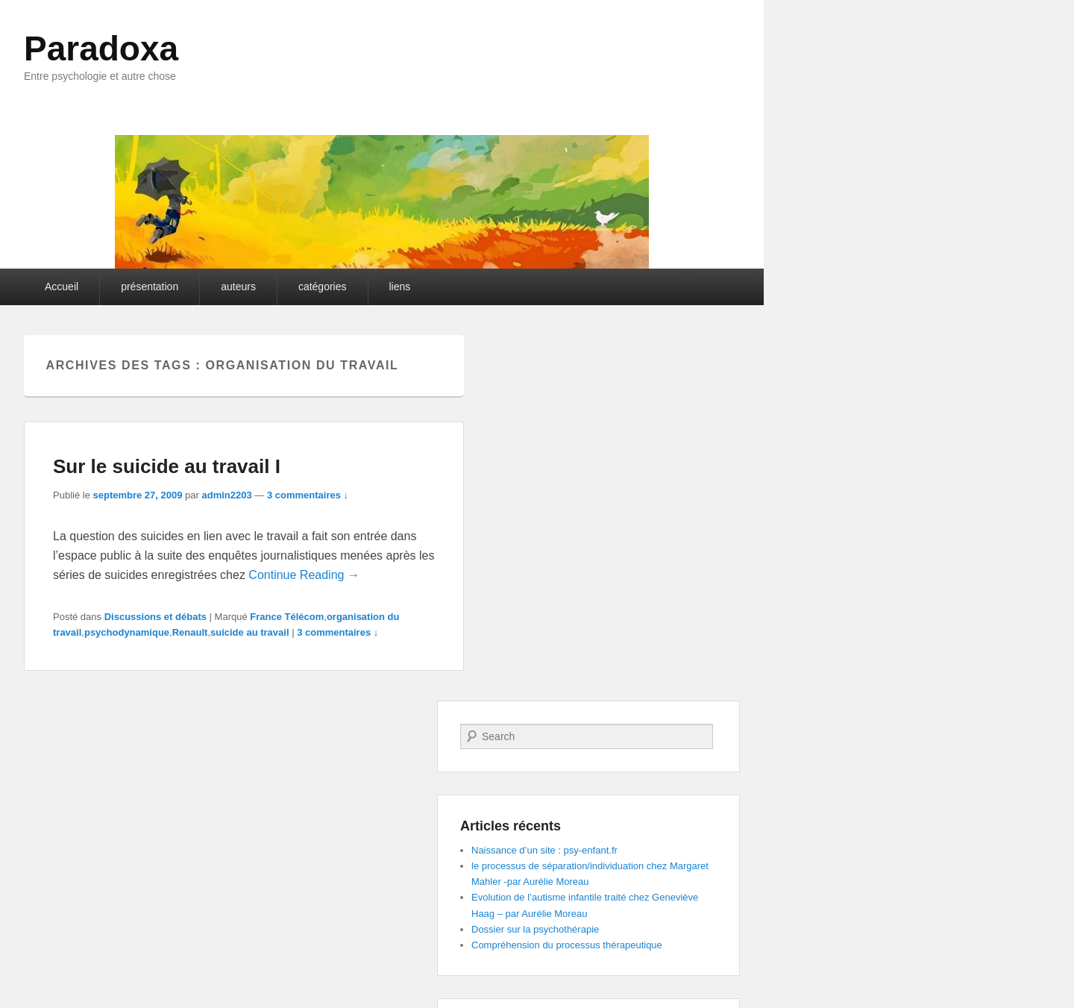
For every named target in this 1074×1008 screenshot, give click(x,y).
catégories (322, 286)
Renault (190, 632)
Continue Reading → (303, 575)
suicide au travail (249, 632)
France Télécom (287, 616)
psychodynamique (126, 632)
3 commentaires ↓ (307, 495)
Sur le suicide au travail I (166, 466)
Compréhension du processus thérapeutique (566, 945)
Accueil (61, 286)
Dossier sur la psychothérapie (535, 929)
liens (400, 286)
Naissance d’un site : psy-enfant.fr (544, 850)
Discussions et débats (155, 616)
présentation (149, 286)
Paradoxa (101, 48)
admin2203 (226, 495)
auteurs (238, 286)
